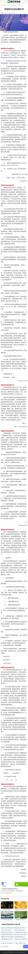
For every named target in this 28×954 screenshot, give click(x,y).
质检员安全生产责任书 (20, 927)
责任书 (20, 5)
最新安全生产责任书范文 (7, 936)
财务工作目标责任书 (9, 943)
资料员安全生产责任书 (7, 932)
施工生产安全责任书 (6, 930)
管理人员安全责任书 (20, 930)
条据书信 (14, 5)
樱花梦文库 (11, 952)
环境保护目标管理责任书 (7, 934)
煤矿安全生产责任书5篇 (20, 934)
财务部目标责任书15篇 (7, 939)
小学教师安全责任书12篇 (21, 932)
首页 (8, 5)
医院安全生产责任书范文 (7, 927)
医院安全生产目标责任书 (21, 939)
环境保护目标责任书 (20, 936)
